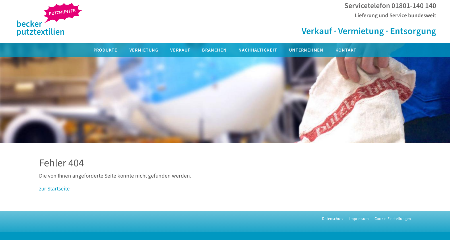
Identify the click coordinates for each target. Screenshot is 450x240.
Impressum (359, 219)
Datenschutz (333, 219)
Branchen (214, 50)
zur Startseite (54, 189)
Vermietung (143, 50)
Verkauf (180, 50)
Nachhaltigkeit (257, 50)
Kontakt (346, 50)
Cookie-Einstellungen (393, 219)
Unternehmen (306, 50)
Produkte (105, 50)
